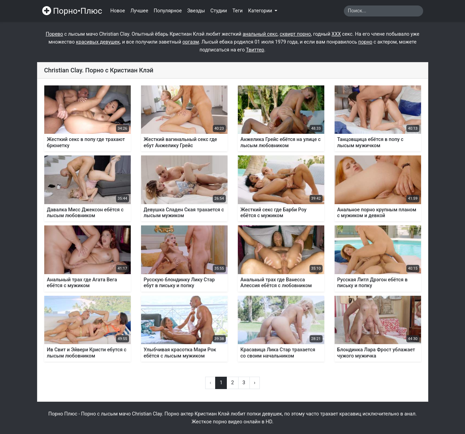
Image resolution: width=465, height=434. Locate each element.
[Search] (383, 10)
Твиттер (255, 50)
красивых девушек (98, 42)
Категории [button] (260, 11)
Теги (237, 11)
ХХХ (336, 34)
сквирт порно (295, 34)
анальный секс (260, 34)
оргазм (191, 42)
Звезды (196, 11)
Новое (118, 11)
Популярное (168, 11)
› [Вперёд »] (254, 383)
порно (365, 42)
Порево (54, 34)
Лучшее (139, 11)
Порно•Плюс (72, 11)
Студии (218, 11)
